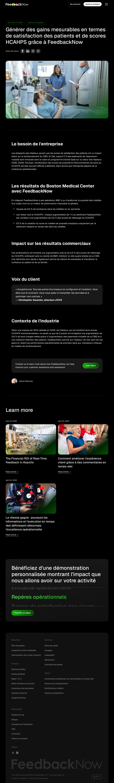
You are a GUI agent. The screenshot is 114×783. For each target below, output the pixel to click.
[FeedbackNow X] (13, 752)
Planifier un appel (22, 613)
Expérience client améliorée (24, 650)
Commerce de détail (54, 664)
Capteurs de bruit (19, 693)
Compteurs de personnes (23, 688)
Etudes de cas (18, 715)
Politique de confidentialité (38, 778)
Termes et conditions (19, 778)
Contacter (16, 734)
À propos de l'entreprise (22, 724)
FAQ (13, 729)
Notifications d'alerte (54, 688)
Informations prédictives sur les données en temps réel (69, 679)
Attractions (49, 660)
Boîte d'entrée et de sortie (23, 683)
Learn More (91, 365)
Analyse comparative (54, 693)
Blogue (15, 719)
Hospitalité (49, 655)
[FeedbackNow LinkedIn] (17, 752)
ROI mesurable (18, 645)
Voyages (48, 650)
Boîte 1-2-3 (16, 679)
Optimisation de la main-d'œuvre (26, 655)
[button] (106, 4)
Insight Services (19, 698)
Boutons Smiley (19, 669)
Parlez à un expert (93, 4)
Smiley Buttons (18, 674)
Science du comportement (56, 683)
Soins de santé (51, 645)
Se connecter (75, 4)
